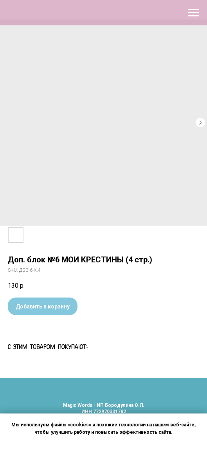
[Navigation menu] (193, 13)
